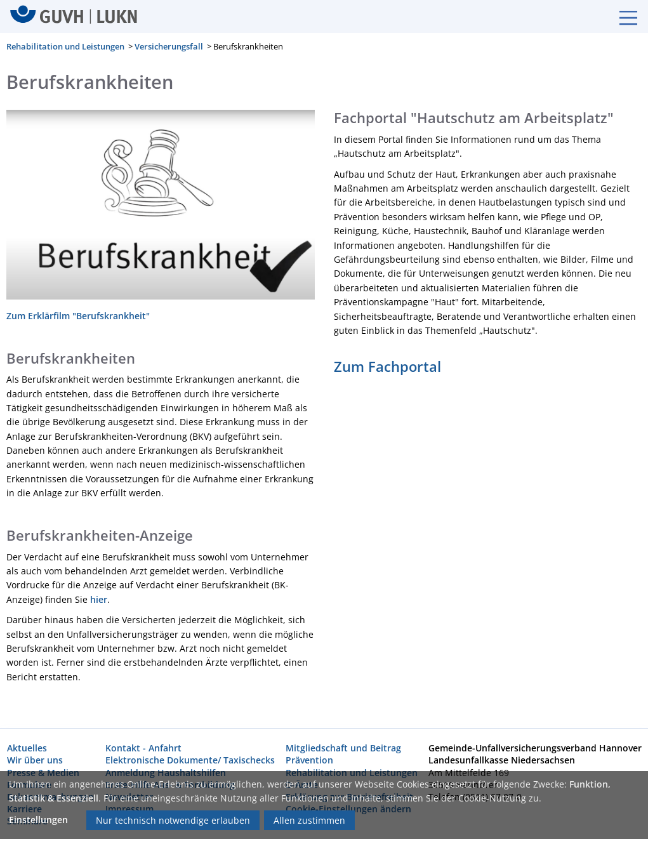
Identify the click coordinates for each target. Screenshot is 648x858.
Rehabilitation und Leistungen (65, 46)
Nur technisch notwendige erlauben (173, 820)
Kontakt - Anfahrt (143, 748)
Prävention (309, 760)
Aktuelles (27, 748)
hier (98, 599)
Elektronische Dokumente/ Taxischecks (190, 760)
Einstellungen (38, 820)
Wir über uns (35, 760)
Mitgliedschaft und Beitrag (343, 748)
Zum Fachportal (387, 366)
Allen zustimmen (309, 820)
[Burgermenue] (622, 16)
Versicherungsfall (169, 46)
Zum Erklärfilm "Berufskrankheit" (78, 315)
